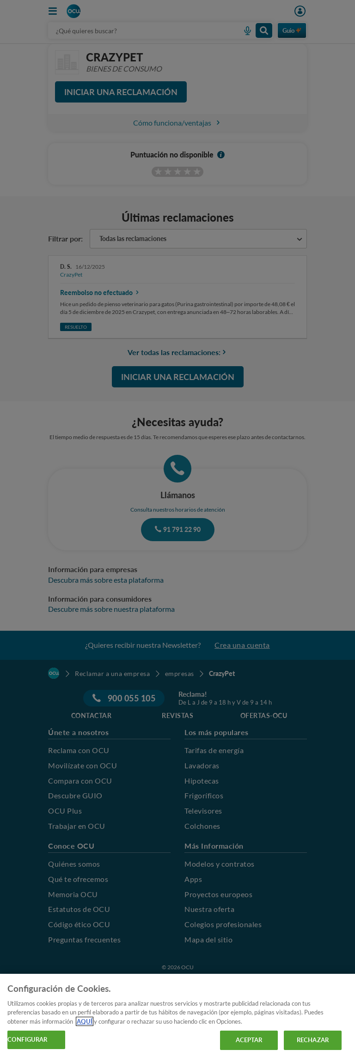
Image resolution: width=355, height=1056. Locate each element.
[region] (177, 1015)
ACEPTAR (249, 1040)
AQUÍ (84, 1021)
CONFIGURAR (27, 1039)
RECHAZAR (313, 1040)
